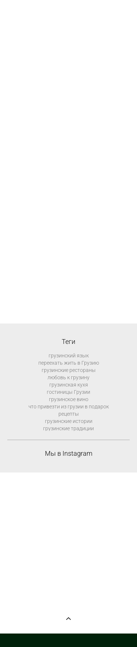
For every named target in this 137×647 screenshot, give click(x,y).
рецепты (68, 414)
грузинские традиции (68, 428)
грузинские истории (68, 421)
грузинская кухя (68, 385)
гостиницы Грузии (68, 392)
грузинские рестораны (69, 370)
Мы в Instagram (68, 453)
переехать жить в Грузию (68, 363)
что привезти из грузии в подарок (68, 406)
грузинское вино (68, 399)
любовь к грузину (68, 377)
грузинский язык (69, 355)
